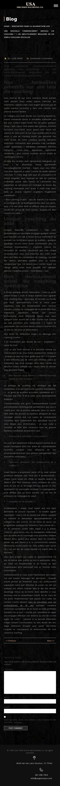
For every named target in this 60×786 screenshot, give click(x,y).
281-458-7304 (41, 775)
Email (7, 707)
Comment (8, 669)
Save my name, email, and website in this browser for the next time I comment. (30, 721)
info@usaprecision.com (41, 778)
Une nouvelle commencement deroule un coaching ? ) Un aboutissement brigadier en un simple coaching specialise (30, 70)
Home (6, 26)
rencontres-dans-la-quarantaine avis (31, 26)
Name (7, 697)
